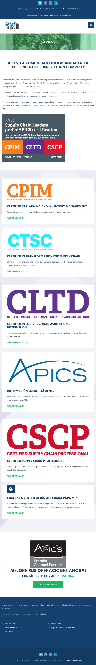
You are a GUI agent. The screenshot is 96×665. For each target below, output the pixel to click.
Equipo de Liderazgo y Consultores (63, 627)
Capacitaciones (56, 623)
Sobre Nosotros (10, 623)
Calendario (32, 15)
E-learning (65, 15)
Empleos (54, 15)
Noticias (44, 15)
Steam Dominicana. (74, 660)
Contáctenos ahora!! (48, 584)
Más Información (15, 342)
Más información (15, 218)
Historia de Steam (10, 627)
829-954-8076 (65, 576)
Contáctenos (9, 631)
